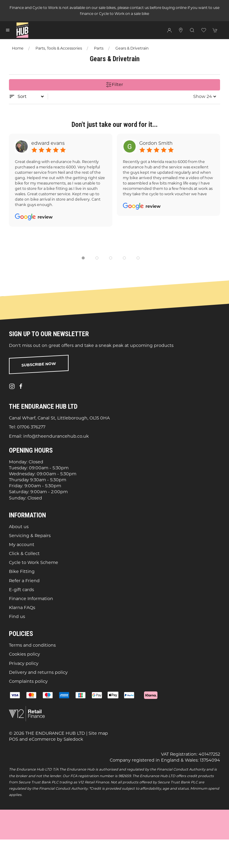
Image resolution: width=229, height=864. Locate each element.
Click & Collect (24, 553)
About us (19, 526)
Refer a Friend (24, 580)
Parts (98, 48)
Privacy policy (23, 663)
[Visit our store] (180, 30)
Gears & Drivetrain (132, 48)
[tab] (83, 257)
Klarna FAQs (22, 607)
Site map (98, 733)
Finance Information (31, 598)
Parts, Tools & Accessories (58, 48)
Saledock (73, 739)
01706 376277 (31, 427)
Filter (114, 85)
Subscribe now (38, 364)
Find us (17, 616)
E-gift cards (21, 589)
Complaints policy (28, 681)
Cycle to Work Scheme (33, 562)
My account (21, 544)
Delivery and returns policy (38, 672)
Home (18, 48)
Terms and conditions (32, 645)
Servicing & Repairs (30, 535)
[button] (8, 30)
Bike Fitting (22, 571)
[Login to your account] (169, 30)
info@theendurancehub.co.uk (56, 436)
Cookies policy (24, 654)
